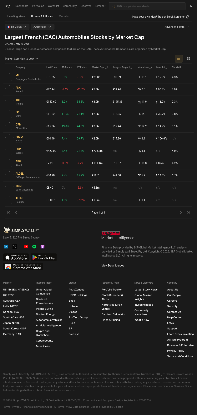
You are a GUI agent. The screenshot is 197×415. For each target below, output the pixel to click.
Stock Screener (176, 16)
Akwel (19, 165)
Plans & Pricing (111, 320)
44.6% (80, 126)
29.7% (80, 138)
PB (139, 89)
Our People (174, 295)
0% (63, 187)
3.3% (65, 77)
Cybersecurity (44, 340)
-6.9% (80, 77)
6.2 (141, 175)
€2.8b (95, 114)
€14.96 (117, 138)
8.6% (160, 163)
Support (172, 328)
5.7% (175, 175)
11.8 (142, 163)
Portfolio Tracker (112, 289)
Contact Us (174, 312)
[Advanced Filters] (177, 27)
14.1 (142, 114)
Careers (172, 300)
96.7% (160, 89)
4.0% (175, 150)
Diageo (73, 312)
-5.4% (65, 89)
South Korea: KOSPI (15, 328)
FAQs (170, 323)
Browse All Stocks (42, 16)
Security (172, 306)
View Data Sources (113, 265)
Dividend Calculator (113, 314)
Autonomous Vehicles (49, 320)
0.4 (141, 89)
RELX (72, 323)
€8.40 (49, 187)
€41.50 (117, 175)
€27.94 (50, 89)
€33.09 (117, 77)
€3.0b (95, 101)
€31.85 (50, 77)
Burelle (19, 153)
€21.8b (96, 77)
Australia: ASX (11, 300)
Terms (6, 406)
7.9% (175, 89)
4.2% (175, 163)
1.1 (141, 138)
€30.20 (50, 175)
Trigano (19, 103)
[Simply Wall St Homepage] (7, 6)
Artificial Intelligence (48, 325)
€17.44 (117, 126)
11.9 (142, 102)
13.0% (65, 126)
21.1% (80, 114)
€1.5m (96, 200)
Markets (64, 16)
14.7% (160, 126)
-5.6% (80, 187)
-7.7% (80, 163)
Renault (19, 91)
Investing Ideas (16, 16)
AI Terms (59, 406)
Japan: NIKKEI (11, 323)
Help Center (174, 317)
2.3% (175, 101)
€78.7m (96, 175)
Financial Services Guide (38, 406)
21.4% (80, 150)
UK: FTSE (8, 295)
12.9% (160, 77)
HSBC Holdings (78, 295)
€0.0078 (51, 200)
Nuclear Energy (45, 314)
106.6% (161, 138)
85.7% (80, 175)
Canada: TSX (11, 312)
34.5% (80, 101)
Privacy (16, 406)
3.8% (175, 114)
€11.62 (50, 114)
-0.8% (65, 163)
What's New (141, 320)
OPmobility (21, 128)
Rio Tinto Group (78, 317)
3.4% (65, 150)
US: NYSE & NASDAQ (16, 289)
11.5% (65, 114)
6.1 (141, 151)
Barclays (74, 334)
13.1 (142, 77)
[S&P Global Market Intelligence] (118, 237)
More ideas (43, 346)
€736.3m (97, 150)
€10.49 (50, 138)
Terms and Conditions (180, 356)
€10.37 (117, 163)
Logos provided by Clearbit (107, 406)
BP (70, 328)
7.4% (65, 138)
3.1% (175, 126)
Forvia (19, 140)
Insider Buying (44, 308)
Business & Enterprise (180, 345)
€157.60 (51, 101)
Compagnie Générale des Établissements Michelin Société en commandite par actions (29, 79)
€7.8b (95, 89)
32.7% (160, 114)
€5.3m (96, 187)
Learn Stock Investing (180, 334)
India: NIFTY (10, 306)
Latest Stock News (146, 289)
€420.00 (51, 150)
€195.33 (117, 101)
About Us (172, 289)
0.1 (141, 200)
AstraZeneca (76, 289)
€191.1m (97, 163)
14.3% (160, 175)
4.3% (175, 77)
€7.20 (49, 163)
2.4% (65, 175)
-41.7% (81, 89)
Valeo (18, 116)
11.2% (160, 102)
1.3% (65, 200)
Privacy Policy (175, 350)
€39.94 (117, 89)
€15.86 (50, 126)
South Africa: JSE (13, 317)
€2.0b (95, 138)
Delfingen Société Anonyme (29, 177)
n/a (174, 138)
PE (139, 77)
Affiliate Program (177, 339)
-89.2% (81, 200)
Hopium (20, 202)
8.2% (65, 101)
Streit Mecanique (24, 189)
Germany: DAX (12, 334)
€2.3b (95, 126)
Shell (72, 300)
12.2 (142, 126)
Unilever (74, 306)
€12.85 (117, 114)
